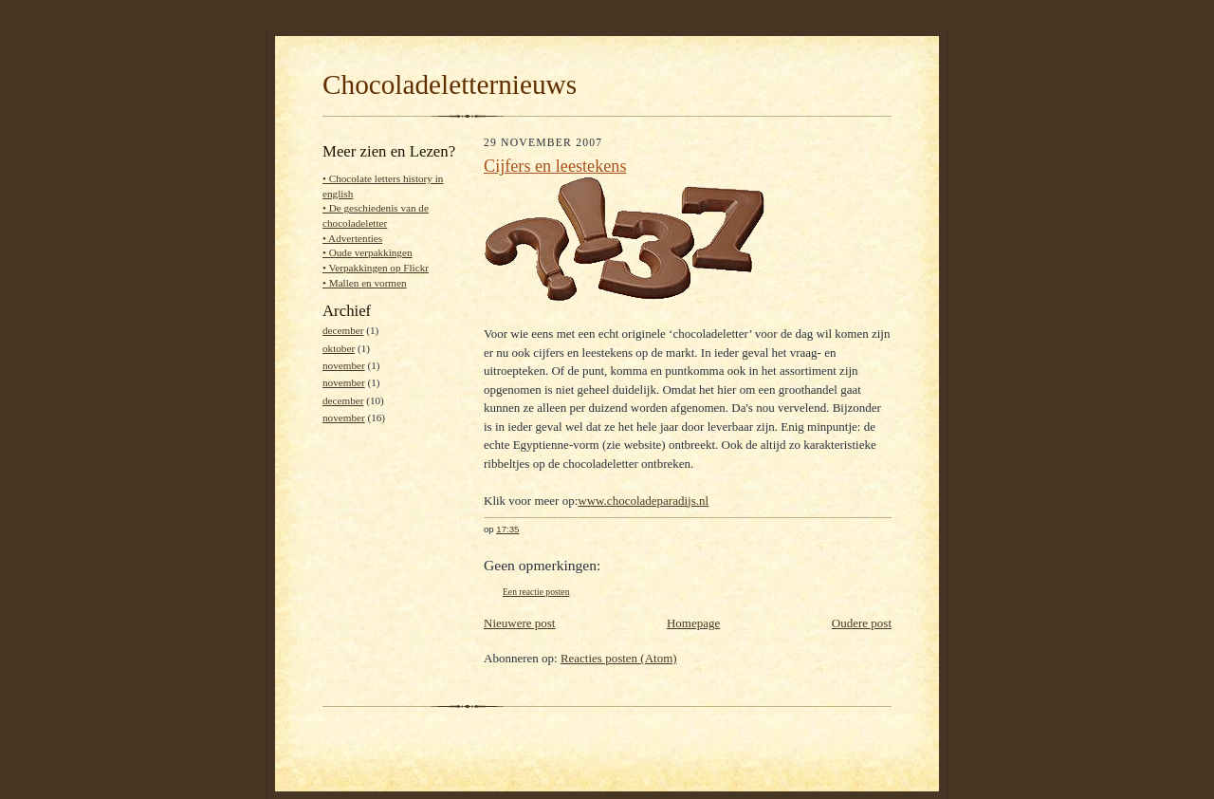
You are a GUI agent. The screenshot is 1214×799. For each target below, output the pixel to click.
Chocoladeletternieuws (449, 84)
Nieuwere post (519, 623)
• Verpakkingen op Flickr (375, 267)
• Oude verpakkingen (367, 252)
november (343, 365)
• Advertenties (352, 238)
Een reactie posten (536, 591)
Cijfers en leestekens (555, 166)
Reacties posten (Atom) (619, 658)
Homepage (693, 623)
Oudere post (862, 623)
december (342, 330)
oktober (338, 348)
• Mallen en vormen (364, 282)
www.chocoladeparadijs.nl (643, 500)
